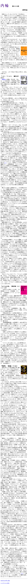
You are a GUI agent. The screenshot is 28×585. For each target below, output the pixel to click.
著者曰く (4, 79)
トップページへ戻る (5, 583)
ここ (5, 162)
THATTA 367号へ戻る (5, 580)
